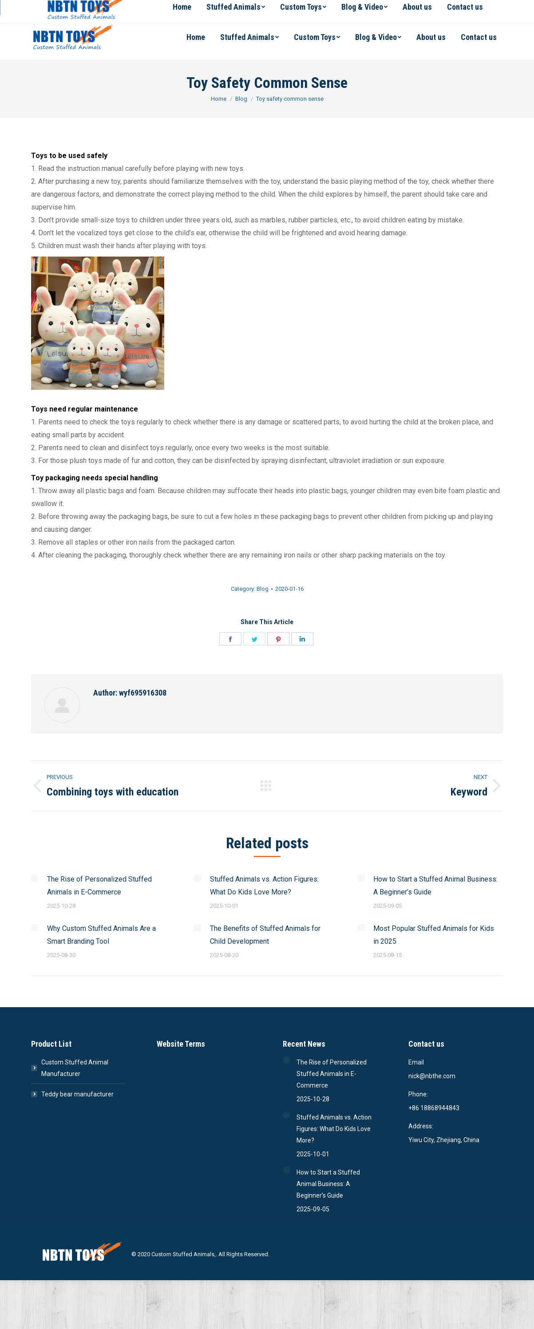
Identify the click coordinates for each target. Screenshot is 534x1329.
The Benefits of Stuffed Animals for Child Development (265, 934)
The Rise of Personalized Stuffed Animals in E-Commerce (99, 885)
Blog (263, 588)
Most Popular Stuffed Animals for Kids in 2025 (433, 934)
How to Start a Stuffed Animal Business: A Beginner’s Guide (435, 885)
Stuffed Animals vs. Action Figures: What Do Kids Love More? (264, 885)
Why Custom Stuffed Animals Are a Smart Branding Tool (101, 934)
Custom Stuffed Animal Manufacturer (74, 1068)
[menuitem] (195, 37)
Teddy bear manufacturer (77, 1094)
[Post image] (34, 878)
